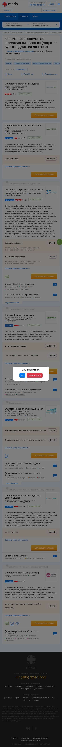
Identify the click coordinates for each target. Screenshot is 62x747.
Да (22, 375)
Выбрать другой (34, 375)
